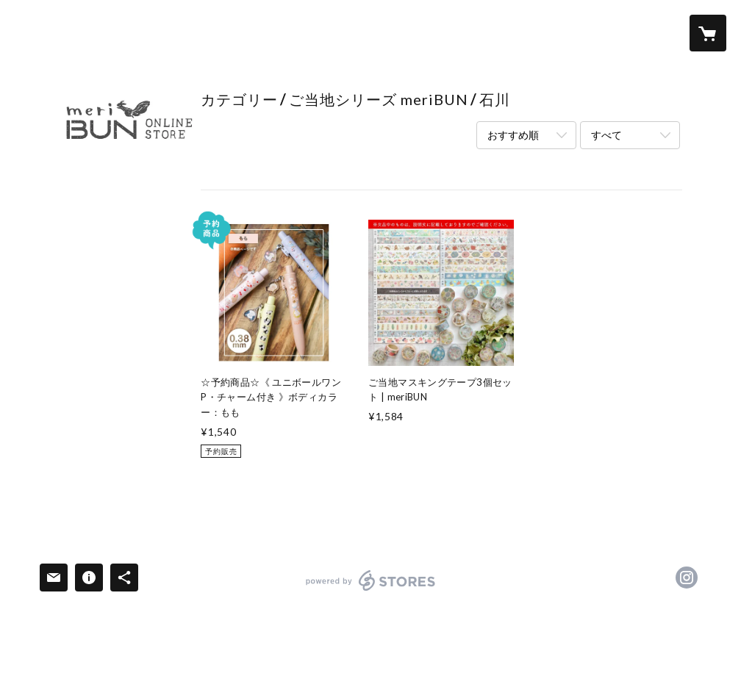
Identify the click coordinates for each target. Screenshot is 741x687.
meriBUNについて (111, 435)
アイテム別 (96, 405)
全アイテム (90, 208)
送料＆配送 (90, 460)
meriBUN (92, 313)
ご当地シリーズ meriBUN (130, 382)
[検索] (33, 33)
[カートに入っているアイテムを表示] (708, 33)
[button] (649, 33)
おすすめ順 (513, 135)
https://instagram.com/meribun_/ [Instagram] (687, 577)
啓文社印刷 (96, 336)
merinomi (94, 359)
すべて (606, 135)
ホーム (77, 183)
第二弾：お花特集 (112, 289)
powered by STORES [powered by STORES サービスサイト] (371, 590)
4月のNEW (96, 267)
